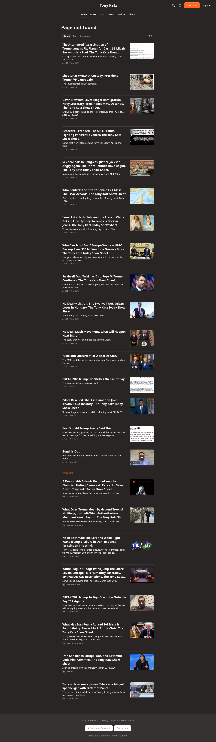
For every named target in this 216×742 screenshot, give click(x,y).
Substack (93, 735)
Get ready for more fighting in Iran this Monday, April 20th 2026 (93, 200)
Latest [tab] (67, 36)
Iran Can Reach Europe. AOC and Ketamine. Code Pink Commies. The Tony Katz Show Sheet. (92, 660)
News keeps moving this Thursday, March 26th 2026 (89, 580)
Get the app (123, 728)
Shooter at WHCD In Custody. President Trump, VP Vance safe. (90, 78)
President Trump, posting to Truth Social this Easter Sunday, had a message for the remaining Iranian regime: (93, 434)
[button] (83, 14)
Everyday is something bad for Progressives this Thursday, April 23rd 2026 (93, 113)
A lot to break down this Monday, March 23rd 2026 (89, 667)
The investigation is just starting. (79, 83)
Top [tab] (74, 36)
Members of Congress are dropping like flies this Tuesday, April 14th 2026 (92, 286)
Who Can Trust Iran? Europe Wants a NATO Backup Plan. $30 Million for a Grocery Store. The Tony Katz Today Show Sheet (93, 249)
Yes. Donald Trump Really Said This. (87, 428)
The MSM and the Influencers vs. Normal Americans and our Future (94, 361)
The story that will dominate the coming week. (86, 339)
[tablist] (77, 36)
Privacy (104, 720)
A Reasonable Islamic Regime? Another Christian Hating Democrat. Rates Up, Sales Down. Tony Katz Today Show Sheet (92, 485)
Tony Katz (74, 63)
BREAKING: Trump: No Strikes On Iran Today (93, 379)
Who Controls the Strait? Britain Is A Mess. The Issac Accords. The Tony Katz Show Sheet (94, 192)
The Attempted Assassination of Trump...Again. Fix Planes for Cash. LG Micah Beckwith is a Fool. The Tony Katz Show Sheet (93, 48)
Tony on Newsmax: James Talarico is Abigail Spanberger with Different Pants (93, 686)
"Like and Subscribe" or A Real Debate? (89, 356)
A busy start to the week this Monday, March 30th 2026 (91, 521)
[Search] (173, 5)
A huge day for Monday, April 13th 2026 (83, 315)
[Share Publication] (180, 5)
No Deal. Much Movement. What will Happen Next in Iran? (94, 334)
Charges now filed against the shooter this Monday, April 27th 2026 (92, 58)
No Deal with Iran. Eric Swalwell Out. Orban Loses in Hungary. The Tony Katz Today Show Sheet (93, 307)
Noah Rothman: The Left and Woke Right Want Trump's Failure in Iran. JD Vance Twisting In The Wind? (91, 542)
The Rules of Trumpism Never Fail (80, 383)
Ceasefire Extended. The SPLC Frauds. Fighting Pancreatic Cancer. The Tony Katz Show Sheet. (91, 135)
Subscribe (192, 5)
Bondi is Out (71, 451)
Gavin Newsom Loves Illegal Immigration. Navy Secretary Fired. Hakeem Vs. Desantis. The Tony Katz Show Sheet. (93, 104)
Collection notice (125, 720)
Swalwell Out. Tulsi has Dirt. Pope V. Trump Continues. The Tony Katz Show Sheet (92, 278)
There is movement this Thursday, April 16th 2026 (88, 229)
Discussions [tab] (85, 36)
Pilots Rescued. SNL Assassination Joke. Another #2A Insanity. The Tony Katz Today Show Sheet (92, 404)
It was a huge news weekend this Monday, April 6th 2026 (92, 411)
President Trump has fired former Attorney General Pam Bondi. (92, 457)
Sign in (207, 5)
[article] (108, 55)
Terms (113, 720)
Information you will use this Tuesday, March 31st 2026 (91, 493)
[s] (142, 362)
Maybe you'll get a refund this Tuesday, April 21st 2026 (91, 173)
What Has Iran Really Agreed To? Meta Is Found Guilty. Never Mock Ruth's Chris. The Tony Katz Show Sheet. (92, 628)
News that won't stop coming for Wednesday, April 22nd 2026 (92, 144)
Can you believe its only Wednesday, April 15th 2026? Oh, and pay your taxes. (92, 259)
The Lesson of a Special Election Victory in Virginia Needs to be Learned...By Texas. (93, 694)
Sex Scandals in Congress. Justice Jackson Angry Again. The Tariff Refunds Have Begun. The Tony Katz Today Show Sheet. (94, 166)
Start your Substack (98, 728)
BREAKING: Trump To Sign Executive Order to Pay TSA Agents (94, 599)
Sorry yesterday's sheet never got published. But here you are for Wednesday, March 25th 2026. (92, 638)
